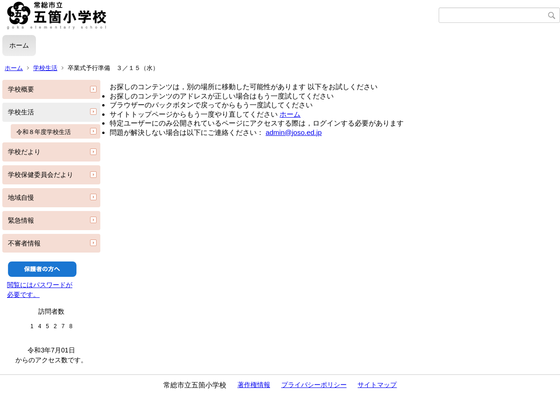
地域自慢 (21, 197)
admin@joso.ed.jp (294, 132)
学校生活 (45, 67)
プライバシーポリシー (314, 384)
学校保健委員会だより (40, 174)
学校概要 (21, 89)
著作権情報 (254, 384)
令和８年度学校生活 (43, 131)
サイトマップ (377, 384)
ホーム (19, 45)
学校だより (24, 151)
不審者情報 (24, 243)
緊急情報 (21, 220)
